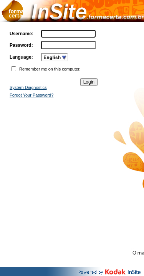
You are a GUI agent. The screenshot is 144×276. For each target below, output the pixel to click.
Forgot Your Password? (31, 95)
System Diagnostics (28, 87)
